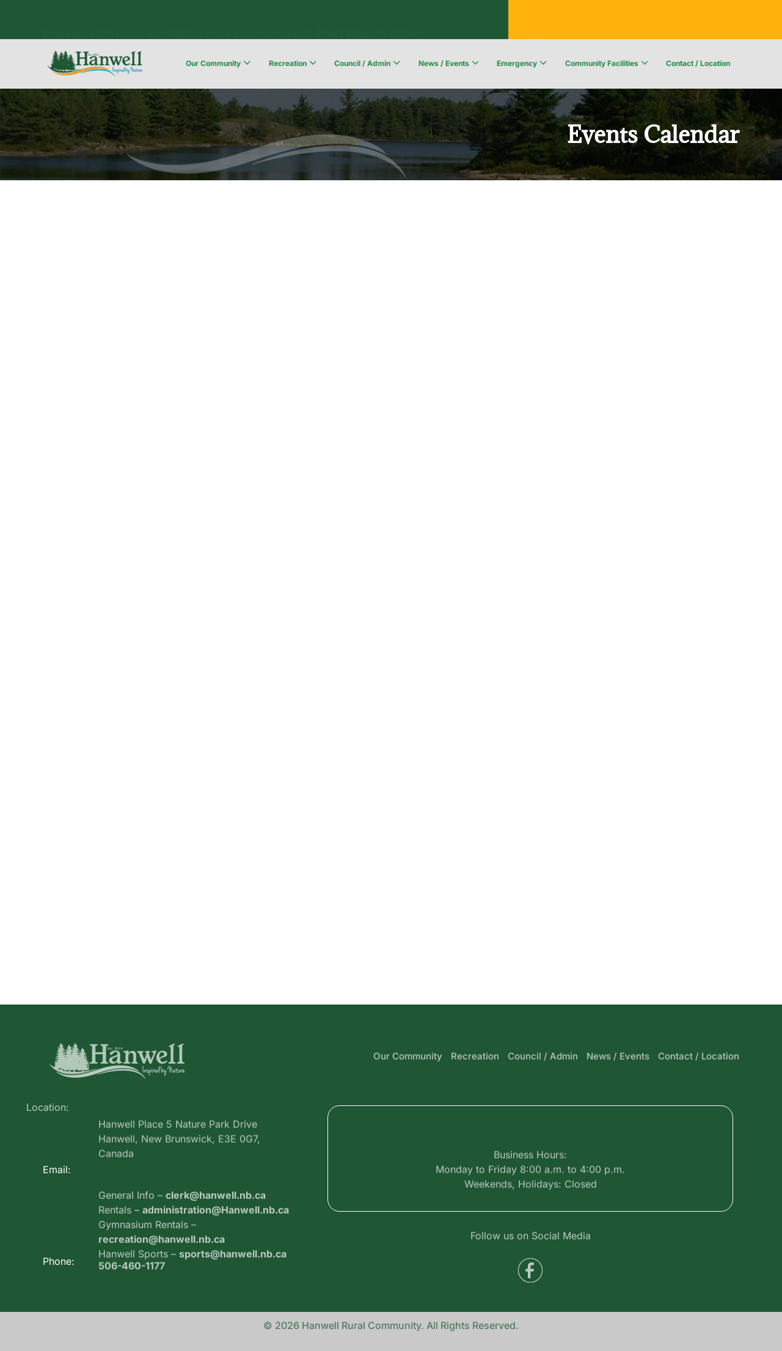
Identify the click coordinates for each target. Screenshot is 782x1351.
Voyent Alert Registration (343, 18)
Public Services (211, 18)
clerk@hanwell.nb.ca (216, 1221)
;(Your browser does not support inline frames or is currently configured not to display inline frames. (391, 589)
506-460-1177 (131, 1270)
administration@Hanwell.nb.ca (215, 1236)
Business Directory (98, 18)
